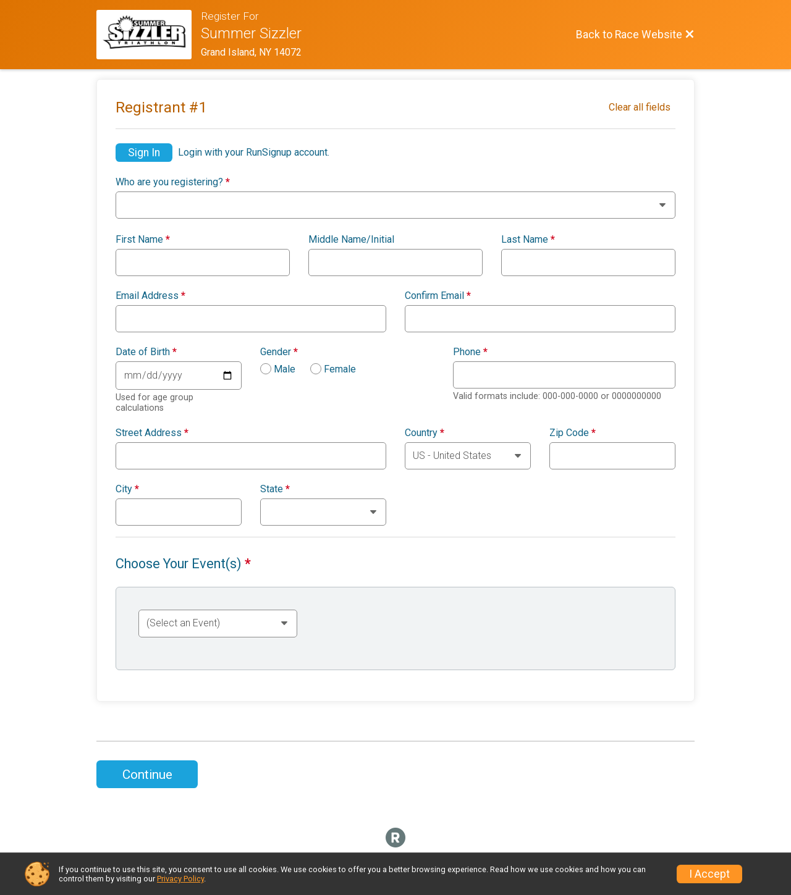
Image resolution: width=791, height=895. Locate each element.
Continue (147, 774)
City (127, 489)
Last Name (528, 239)
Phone (470, 352)
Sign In (144, 152)
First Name (143, 239)
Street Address (152, 433)
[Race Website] (148, 34)
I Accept (709, 874)
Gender (279, 352)
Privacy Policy (180, 878)
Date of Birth (146, 352)
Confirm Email (438, 295)
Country (424, 433)
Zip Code (572, 433)
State (275, 489)
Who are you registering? (173, 182)
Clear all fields (639, 107)
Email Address (150, 295)
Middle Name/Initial (351, 239)
